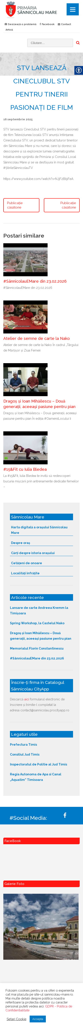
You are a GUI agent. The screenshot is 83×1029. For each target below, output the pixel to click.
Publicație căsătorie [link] (15, 205)
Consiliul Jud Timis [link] (24, 754)
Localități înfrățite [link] (25, 573)
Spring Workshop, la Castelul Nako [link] (37, 623)
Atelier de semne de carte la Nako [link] (36, 338)
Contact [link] (66, 24)
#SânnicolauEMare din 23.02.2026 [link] (35, 281)
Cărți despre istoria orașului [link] (33, 553)
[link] (41, 9)
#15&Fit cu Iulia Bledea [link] (25, 469)
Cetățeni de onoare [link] (26, 563)
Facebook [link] (48, 24)
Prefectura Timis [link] (23, 744)
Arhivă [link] (9, 29)
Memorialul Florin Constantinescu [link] (37, 648)
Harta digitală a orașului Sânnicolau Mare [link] (39, 530)
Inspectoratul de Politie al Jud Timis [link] (38, 764)
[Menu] (73, 9)
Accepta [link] (37, 1019)
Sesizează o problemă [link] (22, 24)
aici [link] (26, 699)
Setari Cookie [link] (16, 1019)
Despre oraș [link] (20, 543)
